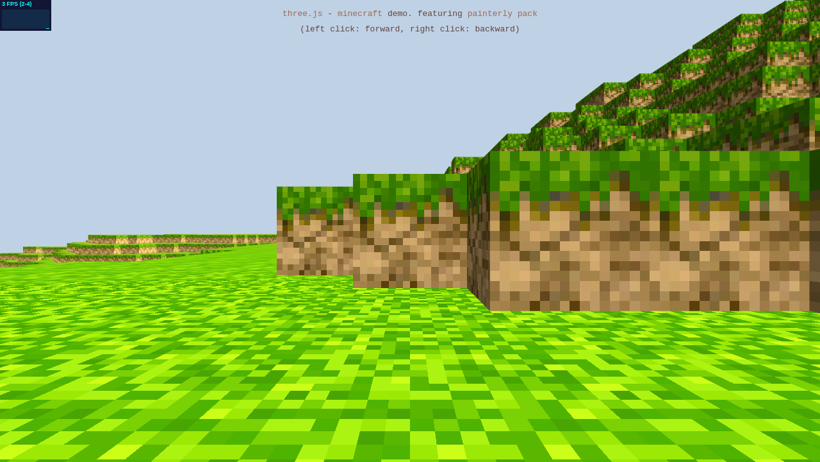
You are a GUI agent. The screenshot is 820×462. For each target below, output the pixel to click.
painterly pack (502, 14)
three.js (302, 14)
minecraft (360, 14)
